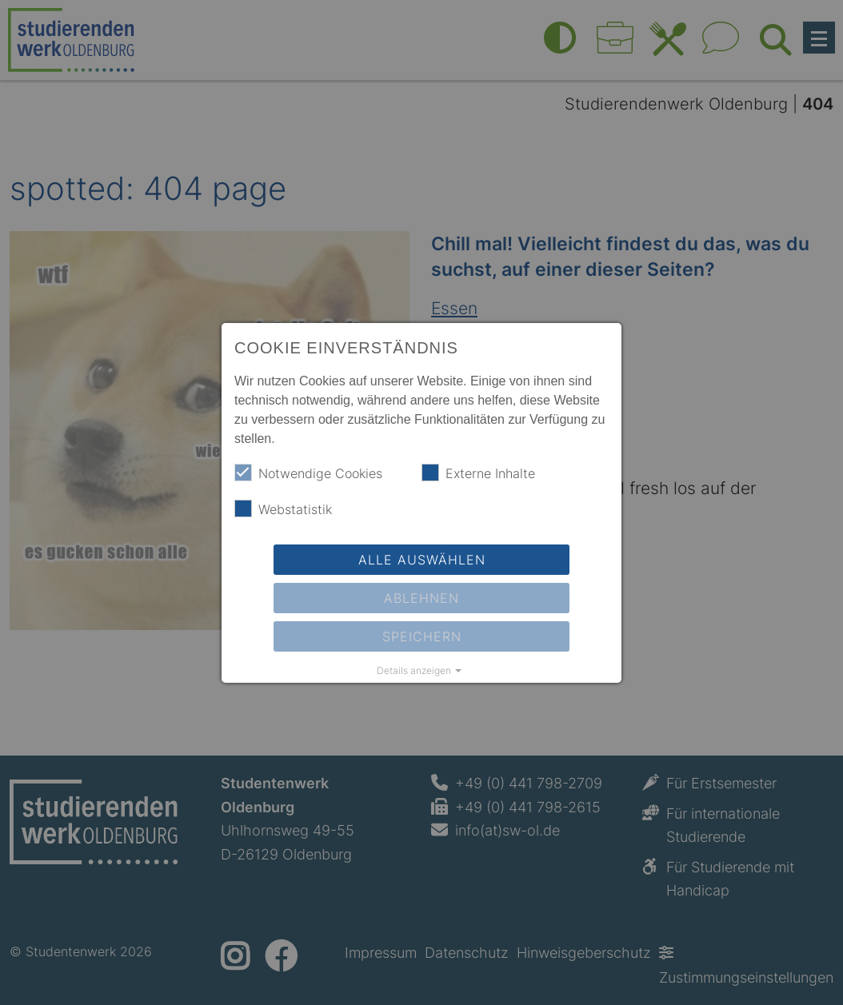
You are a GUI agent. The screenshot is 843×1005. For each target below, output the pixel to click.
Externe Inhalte (478, 472)
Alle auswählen (421, 560)
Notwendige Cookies (308, 472)
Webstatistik (283, 508)
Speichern (421, 636)
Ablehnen (421, 598)
